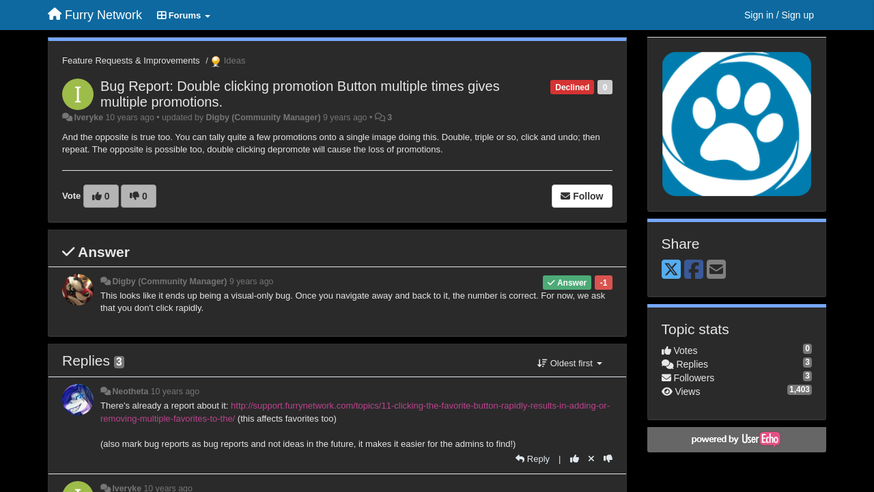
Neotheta (130, 391)
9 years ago (251, 281)
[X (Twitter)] (671, 270)
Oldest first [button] (569, 363)
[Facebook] (693, 270)
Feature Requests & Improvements (131, 60)
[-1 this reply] (608, 459)
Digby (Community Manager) (263, 117)
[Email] (716, 270)
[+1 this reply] (574, 459)
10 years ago (175, 391)
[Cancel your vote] (591, 459)
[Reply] (533, 459)
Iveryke (88, 117)
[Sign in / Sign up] (779, 15)
